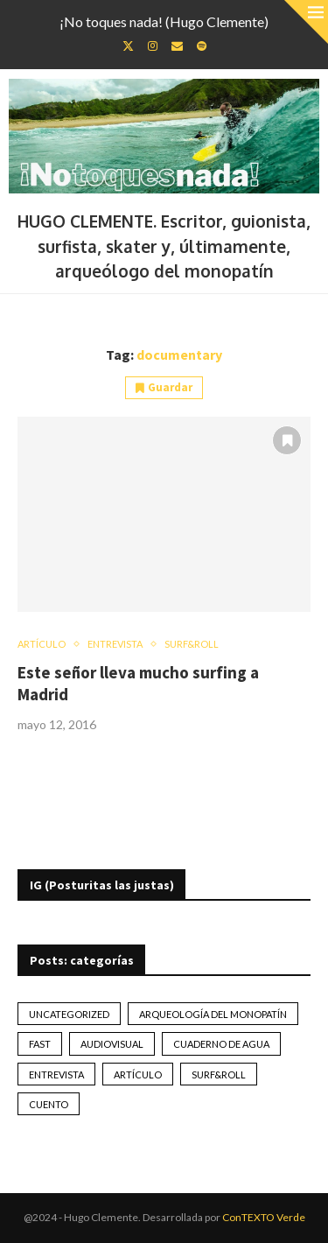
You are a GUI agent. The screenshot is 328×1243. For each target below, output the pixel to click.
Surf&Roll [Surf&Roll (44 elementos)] (219, 1074)
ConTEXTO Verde (263, 1217)
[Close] (306, 22)
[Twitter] (128, 46)
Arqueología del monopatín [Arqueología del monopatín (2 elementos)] (213, 1014)
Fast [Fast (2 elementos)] (40, 1044)
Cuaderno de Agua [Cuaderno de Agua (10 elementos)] (221, 1044)
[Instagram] (152, 46)
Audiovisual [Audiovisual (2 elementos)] (111, 1044)
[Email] (177, 46)
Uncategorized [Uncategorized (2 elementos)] (69, 1014)
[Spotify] (201, 46)
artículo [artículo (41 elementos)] (138, 1074)
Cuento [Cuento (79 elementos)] (48, 1104)
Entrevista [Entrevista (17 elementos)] (56, 1074)
